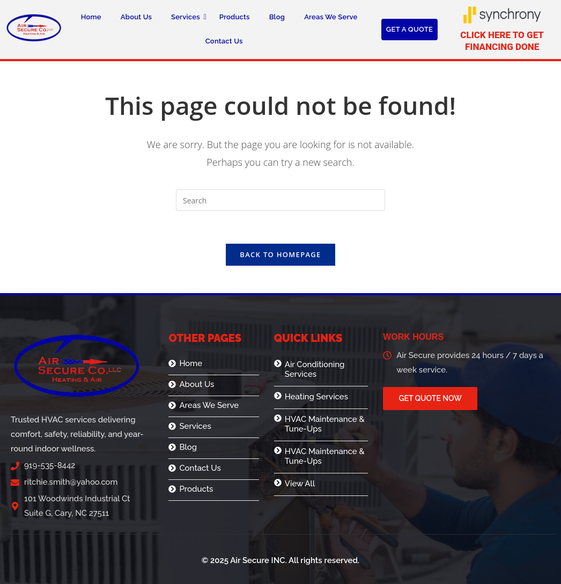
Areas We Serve (330, 17)
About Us (136, 17)
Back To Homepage (280, 254)
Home (91, 17)
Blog (277, 17)
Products (234, 17)
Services (188, 17)
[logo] (33, 27)
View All (300, 483)
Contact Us (224, 41)
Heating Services (316, 397)
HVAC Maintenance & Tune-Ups (325, 424)
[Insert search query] (280, 200)
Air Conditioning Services (315, 369)
